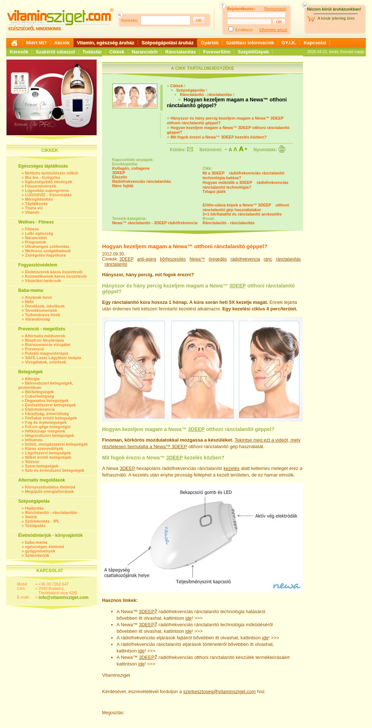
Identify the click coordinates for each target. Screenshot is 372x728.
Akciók (62, 42)
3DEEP (118, 172)
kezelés (231, 468)
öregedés (218, 259)
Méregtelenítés (39, 199)
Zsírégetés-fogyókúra (45, 255)
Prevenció (34, 349)
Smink (31, 517)
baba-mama (36, 542)
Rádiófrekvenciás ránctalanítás (141, 181)
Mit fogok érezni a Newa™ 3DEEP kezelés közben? (218, 137)
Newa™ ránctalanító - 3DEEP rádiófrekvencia (155, 223)
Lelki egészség (39, 233)
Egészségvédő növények (48, 182)
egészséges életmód (44, 546)
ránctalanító (116, 264)
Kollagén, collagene (131, 168)
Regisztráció (275, 9)
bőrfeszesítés (173, 259)
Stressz (32, 461)
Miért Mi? (36, 42)
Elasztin (120, 177)
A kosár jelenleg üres (336, 18)
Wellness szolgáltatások (48, 251)
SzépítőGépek (253, 52)
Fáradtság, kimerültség (47, 413)
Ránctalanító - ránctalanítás (51, 512)
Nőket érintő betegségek (48, 457)
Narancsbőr (145, 52)
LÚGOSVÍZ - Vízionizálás (48, 195)
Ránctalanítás (180, 52)
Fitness (32, 229)
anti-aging (147, 259)
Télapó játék (214, 191)
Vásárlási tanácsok (43, 280)
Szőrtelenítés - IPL (42, 521)
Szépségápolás (190, 90)
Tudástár (92, 52)
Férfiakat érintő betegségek (51, 418)
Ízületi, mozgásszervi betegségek (56, 444)
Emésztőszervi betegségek (50, 405)
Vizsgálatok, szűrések (45, 362)
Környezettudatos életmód (50, 487)
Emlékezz (244, 30)
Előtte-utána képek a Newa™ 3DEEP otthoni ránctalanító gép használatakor (246, 207)
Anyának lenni (38, 297)
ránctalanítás (288, 259)
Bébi (29, 301)
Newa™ (197, 259)
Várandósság (37, 319)
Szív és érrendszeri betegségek (54, 470)
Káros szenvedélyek (44, 448)
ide (188, 618)
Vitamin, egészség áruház (105, 42)
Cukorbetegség (39, 396)
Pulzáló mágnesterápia (46, 353)
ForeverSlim (216, 52)
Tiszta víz (34, 208)
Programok (35, 242)
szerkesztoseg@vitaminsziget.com (219, 691)
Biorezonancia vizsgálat (47, 344)
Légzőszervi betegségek (48, 453)
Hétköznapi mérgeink (45, 431)
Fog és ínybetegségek (46, 422)
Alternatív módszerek (45, 336)
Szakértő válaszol (55, 52)
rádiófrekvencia (245, 259)
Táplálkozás (36, 203)
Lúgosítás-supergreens (47, 190)
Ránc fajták (123, 186)
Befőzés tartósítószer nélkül (51, 173)
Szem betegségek (41, 466)
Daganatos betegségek (47, 400)
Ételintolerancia (40, 409)
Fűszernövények (40, 186)
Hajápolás (34, 508)
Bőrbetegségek (39, 392)
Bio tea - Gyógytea (42, 177)
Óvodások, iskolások (45, 306)
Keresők (19, 52)
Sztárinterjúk (37, 555)
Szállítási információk (250, 42)
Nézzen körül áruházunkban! (334, 9)
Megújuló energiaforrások (49, 491)
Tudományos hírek (42, 315)
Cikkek (117, 52)
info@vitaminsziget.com (64, 597)
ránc (268, 259)
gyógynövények (40, 551)
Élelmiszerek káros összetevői (53, 272)
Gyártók (210, 42)
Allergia (32, 379)
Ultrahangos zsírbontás (47, 246)
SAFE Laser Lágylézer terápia (53, 357)
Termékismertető (41, 310)
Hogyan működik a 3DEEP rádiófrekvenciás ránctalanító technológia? (245, 184)
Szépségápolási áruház (168, 42)
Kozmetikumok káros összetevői (56, 276)
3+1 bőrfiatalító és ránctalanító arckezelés (242, 214)
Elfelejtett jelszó (273, 30)
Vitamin (32, 212)
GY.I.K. (289, 42)
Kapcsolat (315, 42)
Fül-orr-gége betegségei (47, 427)
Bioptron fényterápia (44, 340)
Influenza (34, 440)
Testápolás (35, 525)
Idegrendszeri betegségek (49, 435)
